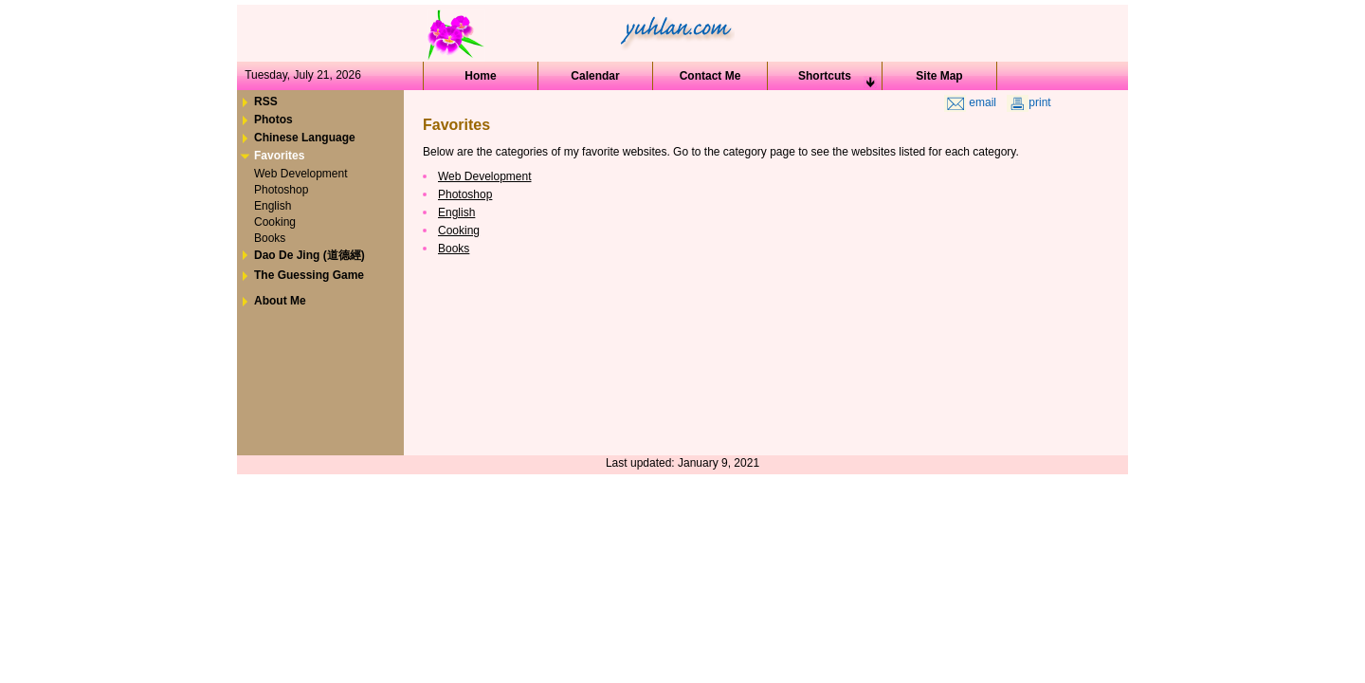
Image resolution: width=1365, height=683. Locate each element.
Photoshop (465, 194)
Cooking (459, 230)
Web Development (485, 176)
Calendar (595, 76)
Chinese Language (304, 137)
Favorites (279, 155)
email (970, 102)
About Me (280, 300)
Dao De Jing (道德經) (309, 255)
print (1028, 102)
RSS (266, 101)
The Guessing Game (309, 275)
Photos (273, 119)
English (456, 212)
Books (453, 248)
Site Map (939, 76)
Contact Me (710, 76)
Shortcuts (824, 76)
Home (480, 76)
